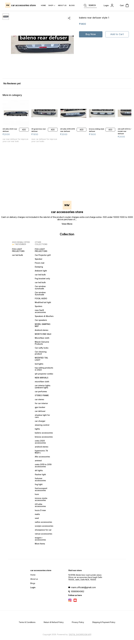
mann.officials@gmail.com (83, 587)
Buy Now (91, 34)
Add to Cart (117, 34)
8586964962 (77, 591)
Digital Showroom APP (80, 634)
